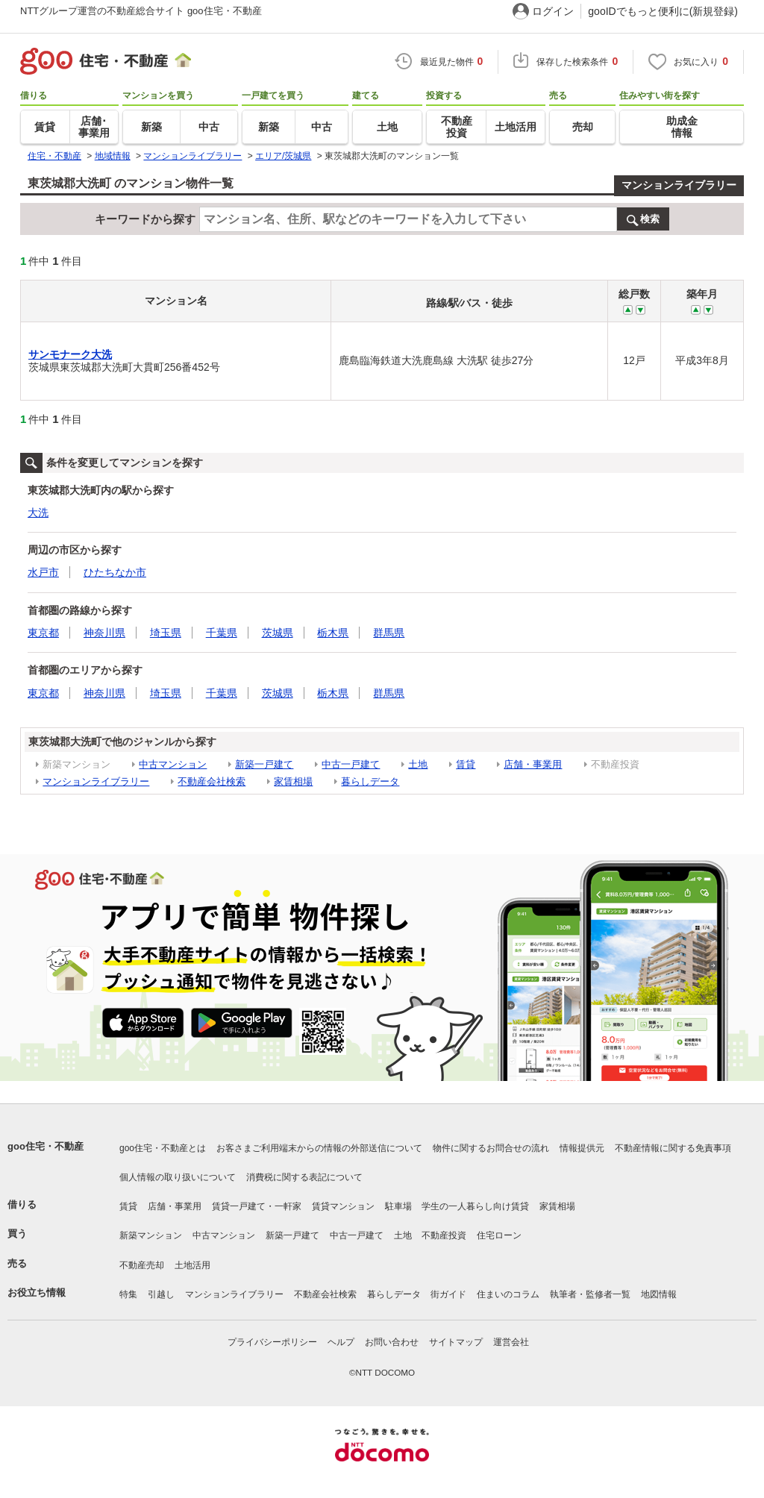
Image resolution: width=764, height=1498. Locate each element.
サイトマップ (456, 1342)
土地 (418, 764)
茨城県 (277, 633)
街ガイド (448, 1294)
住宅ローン (499, 1235)
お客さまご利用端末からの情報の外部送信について (319, 1148)
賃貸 (465, 764)
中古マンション (173, 764)
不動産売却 (141, 1265)
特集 (128, 1294)
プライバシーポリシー (272, 1342)
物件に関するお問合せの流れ (491, 1148)
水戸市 (43, 572)
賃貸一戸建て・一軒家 (256, 1206)
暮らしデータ (370, 781)
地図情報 (659, 1294)
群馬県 (388, 633)
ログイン (553, 11)
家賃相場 (293, 781)
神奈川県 (104, 633)
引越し (161, 1294)
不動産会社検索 (211, 781)
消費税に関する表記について (304, 1177)
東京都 (43, 633)
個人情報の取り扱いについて (177, 1177)
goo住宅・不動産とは (162, 1148)
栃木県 (332, 633)
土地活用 (192, 1265)
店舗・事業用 (533, 764)
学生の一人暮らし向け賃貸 (475, 1206)
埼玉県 (165, 633)
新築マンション (150, 1235)
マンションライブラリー (678, 185)
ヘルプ (341, 1342)
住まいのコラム (508, 1294)
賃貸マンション (343, 1206)
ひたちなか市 (115, 572)
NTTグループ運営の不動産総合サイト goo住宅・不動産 (141, 10)
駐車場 (398, 1206)
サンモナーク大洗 (70, 354)
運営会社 (511, 1342)
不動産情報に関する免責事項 (673, 1148)
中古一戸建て (351, 764)
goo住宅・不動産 (45, 1146)
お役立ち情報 (36, 1292)
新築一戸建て (264, 764)
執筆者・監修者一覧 (590, 1294)
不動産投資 (444, 1235)
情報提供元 (582, 1148)
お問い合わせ (392, 1342)
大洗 (38, 512)
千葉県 (221, 633)
